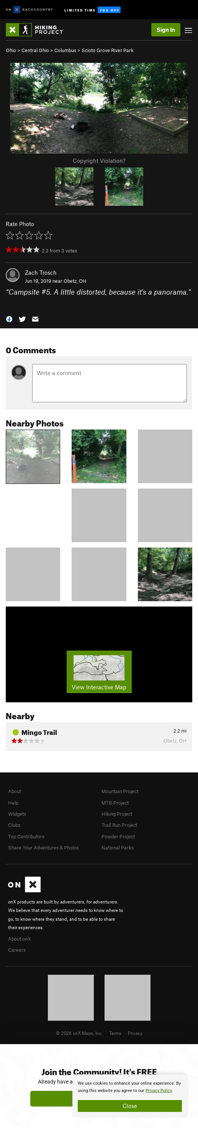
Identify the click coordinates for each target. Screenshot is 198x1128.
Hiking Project (116, 814)
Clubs (14, 825)
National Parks (117, 847)
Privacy (135, 1033)
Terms (115, 1033)
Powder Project (118, 836)
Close (130, 1105)
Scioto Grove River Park (108, 50)
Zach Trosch (41, 272)
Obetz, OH (75, 281)
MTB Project (115, 803)
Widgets (17, 814)
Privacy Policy (159, 1090)
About (14, 791)
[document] (130, 1096)
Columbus (65, 50)
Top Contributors (26, 836)
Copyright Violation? (99, 160)
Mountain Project (119, 791)
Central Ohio (35, 50)
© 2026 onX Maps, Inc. (79, 1033)
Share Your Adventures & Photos (43, 847)
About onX (19, 939)
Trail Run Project (119, 825)
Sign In (166, 29)
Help (13, 803)
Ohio (11, 50)
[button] (9, 318)
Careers (17, 950)
